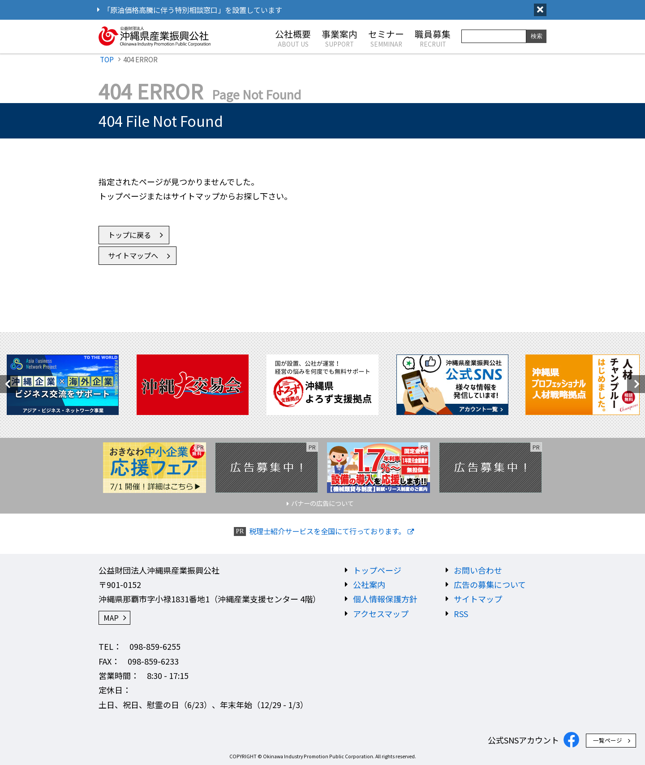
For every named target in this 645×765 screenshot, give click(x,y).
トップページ (377, 570)
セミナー (386, 37)
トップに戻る (129, 234)
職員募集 (433, 37)
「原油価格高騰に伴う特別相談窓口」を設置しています (192, 9)
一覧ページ (607, 740)
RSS (461, 613)
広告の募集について (490, 584)
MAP (111, 617)
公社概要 (293, 37)
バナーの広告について (322, 503)
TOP (107, 59)
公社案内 (369, 584)
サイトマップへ (133, 255)
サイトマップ (478, 599)
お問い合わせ (478, 570)
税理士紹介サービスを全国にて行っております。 (327, 531)
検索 (536, 36)
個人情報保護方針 (385, 599)
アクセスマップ (380, 613)
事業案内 (339, 37)
